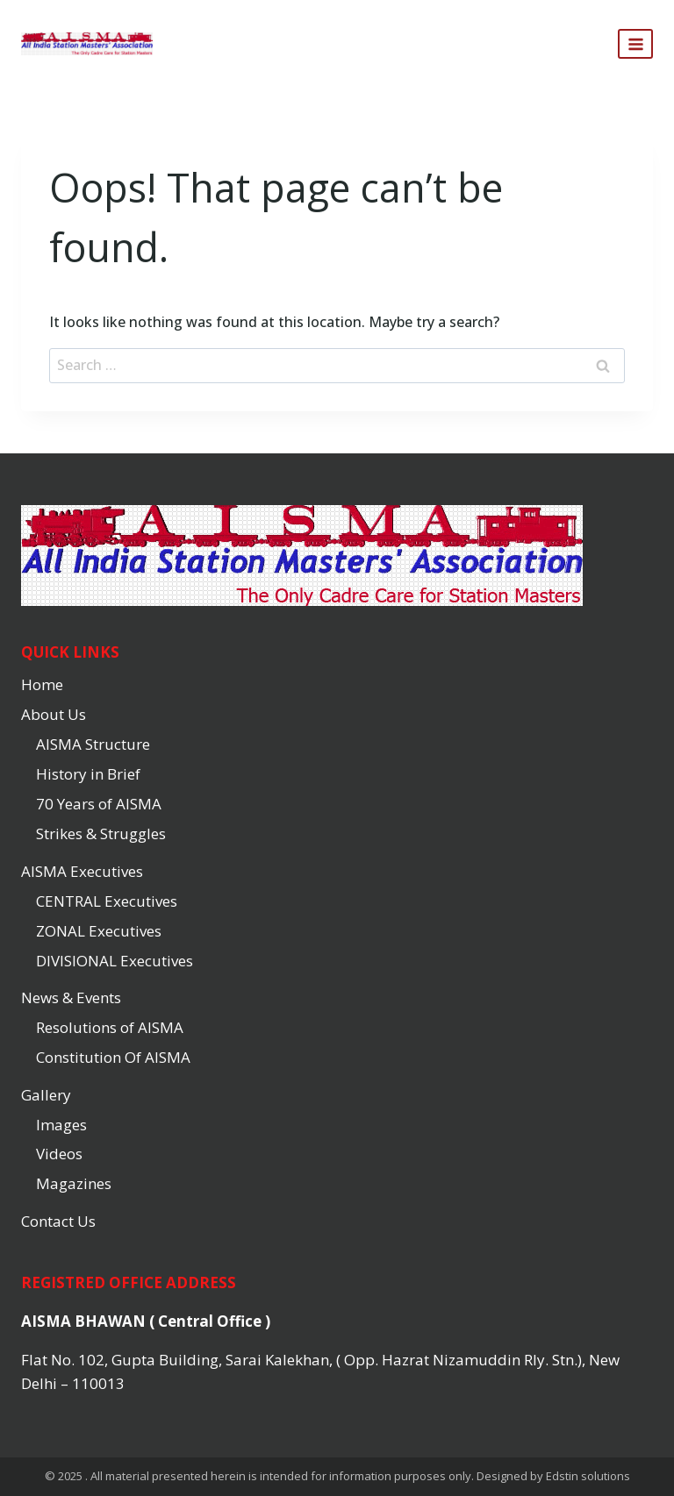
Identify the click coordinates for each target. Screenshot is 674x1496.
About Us (53, 714)
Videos (59, 1153)
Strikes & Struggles (101, 833)
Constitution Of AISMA (113, 1057)
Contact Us (58, 1221)
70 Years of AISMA (98, 804)
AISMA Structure (93, 744)
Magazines (73, 1183)
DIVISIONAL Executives (114, 961)
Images (61, 1125)
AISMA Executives (82, 871)
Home (42, 684)
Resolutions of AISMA (109, 1027)
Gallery (46, 1095)
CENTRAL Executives (106, 901)
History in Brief (88, 774)
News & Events (71, 997)
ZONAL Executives (98, 931)
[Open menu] (635, 44)
